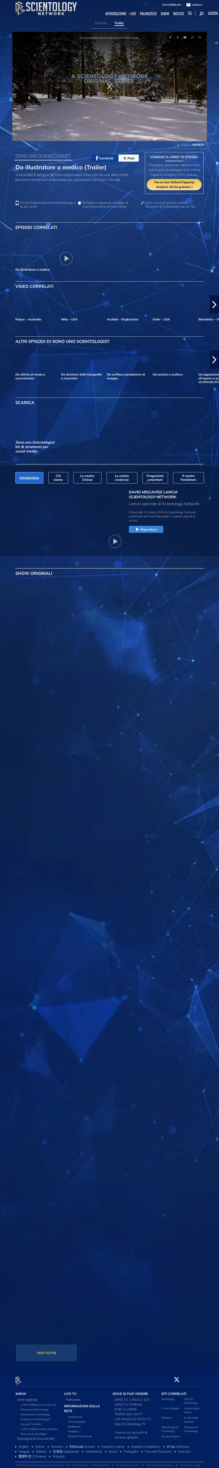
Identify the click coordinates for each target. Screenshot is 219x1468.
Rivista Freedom (170, 1434)
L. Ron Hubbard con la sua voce (38, 1402)
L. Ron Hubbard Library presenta (38, 1426)
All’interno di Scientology (34, 1407)
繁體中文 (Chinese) (32, 1454)
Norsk (113, 1449)
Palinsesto (73, 1397)
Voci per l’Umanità (30, 1421)
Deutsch (57, 1444)
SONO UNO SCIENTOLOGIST (43, 155)
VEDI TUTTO (46, 1353)
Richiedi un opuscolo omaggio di (105, 204)
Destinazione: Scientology (35, 1412)
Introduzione (75, 1414)
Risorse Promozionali (80, 1434)
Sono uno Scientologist (33, 1431)
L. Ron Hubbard (170, 1406)
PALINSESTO (148, 14)
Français (59, 1454)
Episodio (101, 23)
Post (128, 158)
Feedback (73, 1429)
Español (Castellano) (145, 1444)
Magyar (24, 1449)
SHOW (165, 14)
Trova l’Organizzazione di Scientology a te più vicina (48, 204)
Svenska (184, 1449)
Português (131, 1449)
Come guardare (77, 1419)
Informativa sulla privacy (159, 1462)
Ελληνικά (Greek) (82, 1444)
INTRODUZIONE (115, 14)
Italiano (41, 1449)
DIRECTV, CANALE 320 (131, 1397)
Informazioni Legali (190, 1462)
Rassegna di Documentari (35, 1436)
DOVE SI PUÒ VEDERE (130, 1391)
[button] (214, 304)
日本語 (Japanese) (66, 1449)
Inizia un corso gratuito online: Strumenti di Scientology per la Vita (170, 204)
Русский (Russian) (158, 1449)
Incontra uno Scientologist (35, 1416)
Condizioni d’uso (100, 1462)
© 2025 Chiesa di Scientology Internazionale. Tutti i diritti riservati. (51, 1462)
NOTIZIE (178, 14)
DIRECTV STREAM (128, 1402)
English (24, 1444)
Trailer (119, 23)
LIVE (133, 14)
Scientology (168, 1396)
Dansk (40, 1444)
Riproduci (146, 529)
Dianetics (166, 1415)
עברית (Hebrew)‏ (178, 1444)
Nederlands (93, 1449)
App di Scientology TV (130, 1421)
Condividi (104, 158)
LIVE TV (70, 1391)
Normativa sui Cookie (127, 1462)
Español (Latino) (113, 1444)
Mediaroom (74, 1424)
